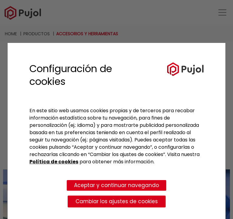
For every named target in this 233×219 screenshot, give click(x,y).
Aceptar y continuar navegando (116, 185)
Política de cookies (53, 161)
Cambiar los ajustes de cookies (117, 201)
